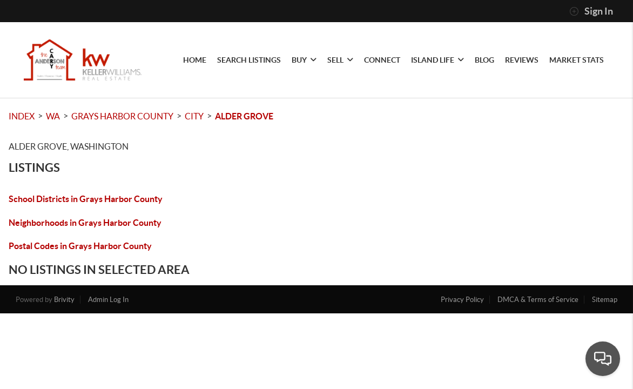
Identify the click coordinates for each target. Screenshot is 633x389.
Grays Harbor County (122, 116)
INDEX (22, 116)
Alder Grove (244, 116)
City (194, 116)
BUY (304, 60)
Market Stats (576, 60)
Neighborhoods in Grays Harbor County (85, 222)
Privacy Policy (462, 300)
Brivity (64, 300)
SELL (340, 60)
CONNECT (382, 60)
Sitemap (604, 300)
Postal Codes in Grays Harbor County (80, 246)
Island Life (437, 60)
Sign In (591, 11)
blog (484, 60)
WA (53, 116)
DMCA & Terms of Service (537, 300)
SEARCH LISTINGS (249, 60)
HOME (194, 60)
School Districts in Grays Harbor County (86, 199)
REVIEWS (521, 60)
